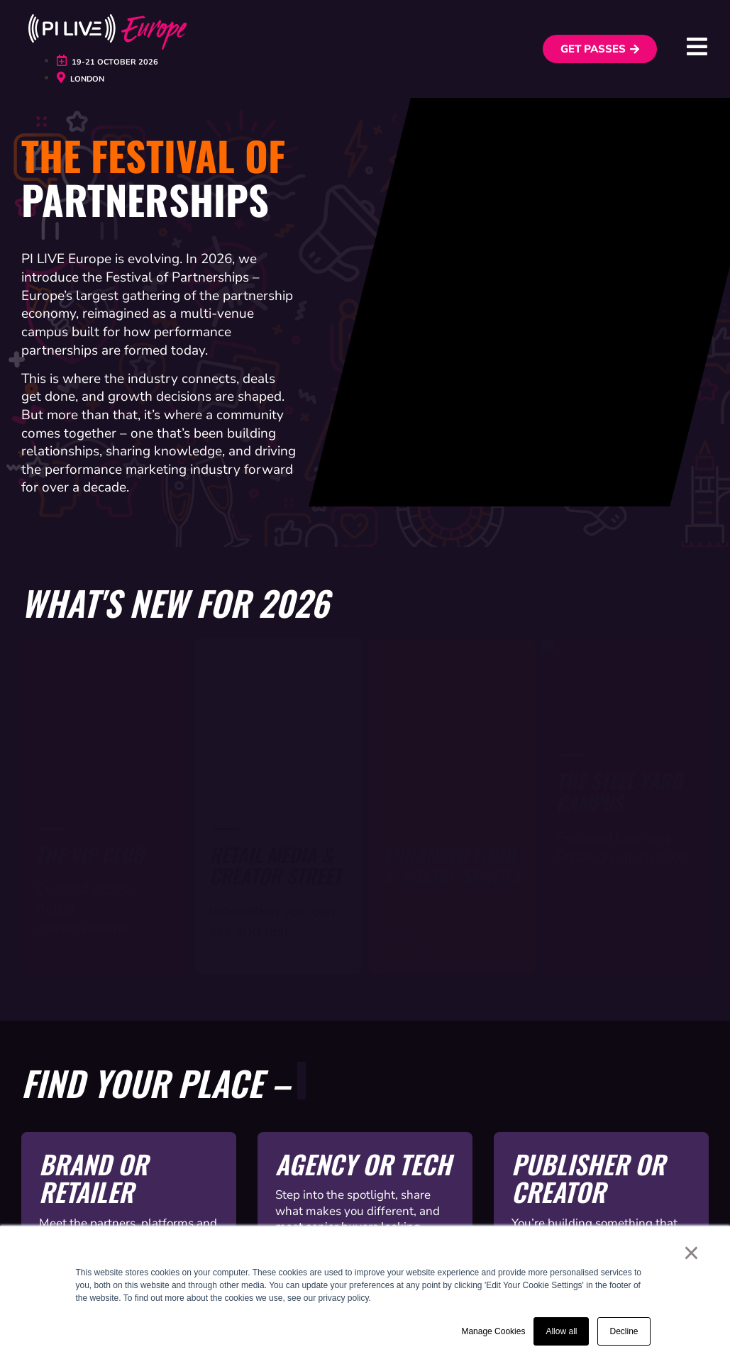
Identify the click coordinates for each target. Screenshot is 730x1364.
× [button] (691, 1252)
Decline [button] (623, 1331)
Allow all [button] (561, 1331)
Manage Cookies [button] (493, 1331)
